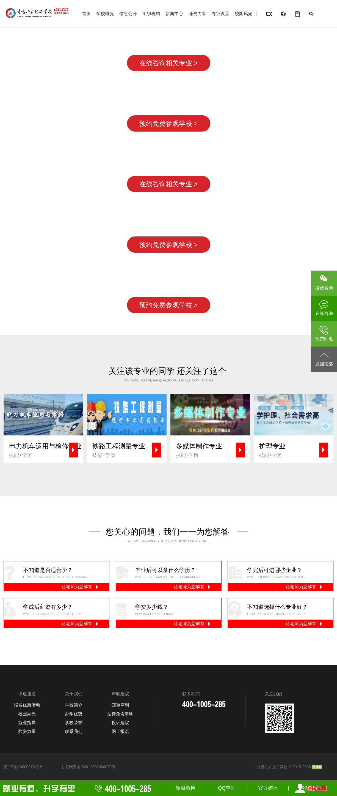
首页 (86, 13)
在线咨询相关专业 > (168, 63)
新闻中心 (174, 13)
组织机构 (151, 13)
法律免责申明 (120, 714)
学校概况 (105, 13)
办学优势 (73, 714)
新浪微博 (185, 788)
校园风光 (243, 13)
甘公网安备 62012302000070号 (88, 767)
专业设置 (220, 13)
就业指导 (27, 722)
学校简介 (73, 705)
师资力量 (197, 13)
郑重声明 (120, 705)
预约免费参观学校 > (168, 123)
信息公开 (128, 13)
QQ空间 (227, 788)
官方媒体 (268, 788)
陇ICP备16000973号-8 (23, 767)
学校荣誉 (73, 722)
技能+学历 (46, 450)
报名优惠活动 (27, 705)
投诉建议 (120, 722)
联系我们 (73, 731)
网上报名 (120, 731)
